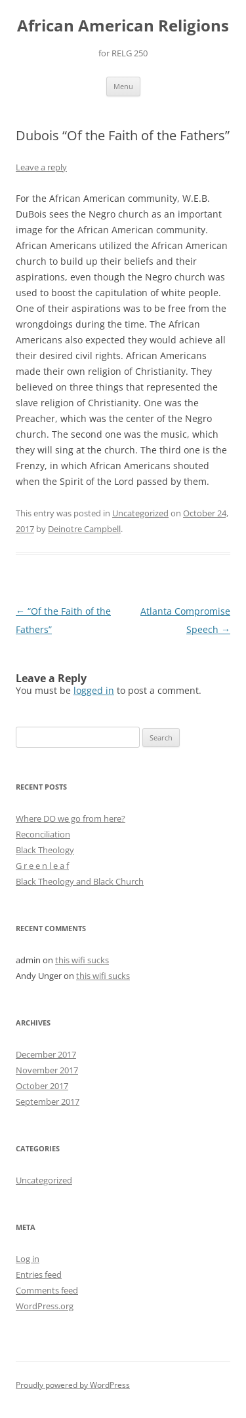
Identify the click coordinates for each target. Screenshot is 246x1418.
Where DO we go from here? (70, 818)
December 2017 (46, 1054)
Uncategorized (140, 513)
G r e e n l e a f (42, 866)
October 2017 (42, 1086)
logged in (93, 690)
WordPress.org (44, 1306)
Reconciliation (43, 834)
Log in (27, 1259)
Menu (123, 86)
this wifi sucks (82, 960)
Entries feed (39, 1274)
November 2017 (47, 1070)
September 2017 (47, 1101)
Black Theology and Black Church (80, 881)
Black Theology (45, 850)
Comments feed (47, 1290)
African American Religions (123, 26)
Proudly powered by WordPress (73, 1384)
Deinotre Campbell (84, 529)
